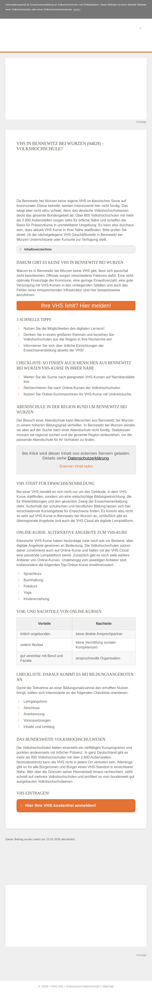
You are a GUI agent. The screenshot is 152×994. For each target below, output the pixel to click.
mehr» (77, 9)
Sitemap (108, 986)
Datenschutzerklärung (88, 458)
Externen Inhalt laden (76, 466)
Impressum (73, 986)
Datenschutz (91, 986)
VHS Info (57, 986)
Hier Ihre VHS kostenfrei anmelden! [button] (57, 805)
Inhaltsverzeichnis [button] (35, 249)
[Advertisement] (76, 88)
